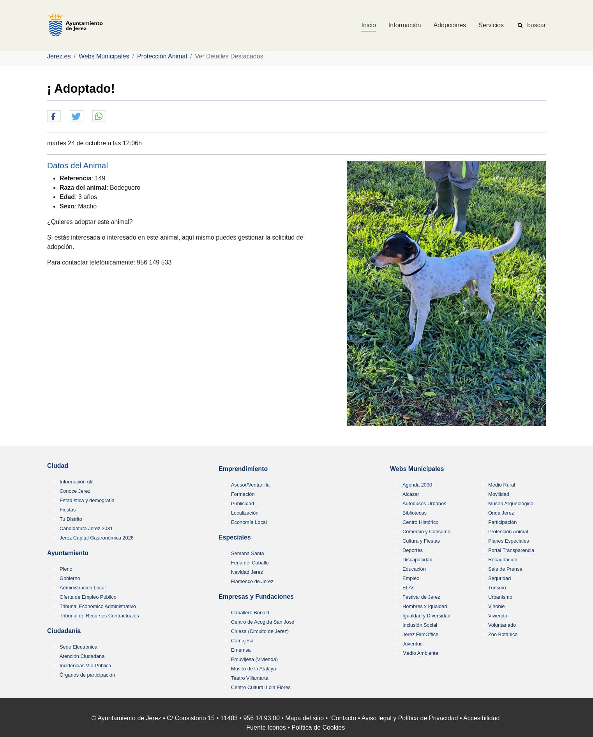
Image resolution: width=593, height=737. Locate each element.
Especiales (235, 537)
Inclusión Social (419, 625)
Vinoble (496, 606)
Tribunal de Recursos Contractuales (99, 616)
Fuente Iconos (266, 727)
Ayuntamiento (67, 553)
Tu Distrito (71, 519)
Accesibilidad (481, 718)
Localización (244, 513)
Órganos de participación (87, 675)
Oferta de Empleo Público (88, 597)
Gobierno (70, 578)
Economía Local (249, 522)
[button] (54, 116)
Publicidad (242, 503)
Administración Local (83, 588)
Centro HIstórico (420, 522)
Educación (414, 569)
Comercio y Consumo (426, 531)
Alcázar (410, 494)
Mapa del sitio (304, 718)
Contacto (343, 718)
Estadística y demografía (87, 500)
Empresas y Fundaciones (256, 596)
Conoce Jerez (75, 491)
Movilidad (498, 494)
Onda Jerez (501, 513)
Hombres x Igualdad (424, 606)
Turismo (497, 588)
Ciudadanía (64, 631)
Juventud (412, 644)
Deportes (412, 550)
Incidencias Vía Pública (85, 665)
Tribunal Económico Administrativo (98, 606)
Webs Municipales (417, 468)
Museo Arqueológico (510, 503)
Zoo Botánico (502, 634)
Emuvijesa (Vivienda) (254, 659)
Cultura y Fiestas (421, 541)
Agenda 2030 (417, 485)
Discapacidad (417, 559)
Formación (242, 494)
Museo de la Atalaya (253, 669)
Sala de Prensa (505, 569)
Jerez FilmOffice (420, 634)
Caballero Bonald (250, 612)
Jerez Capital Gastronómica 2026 (97, 538)
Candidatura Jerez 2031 (86, 528)
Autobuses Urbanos (424, 503)
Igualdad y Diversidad (426, 616)
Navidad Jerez (247, 572)
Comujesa (242, 641)
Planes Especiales (508, 541)
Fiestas (68, 510)
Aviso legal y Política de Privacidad (410, 718)
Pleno (66, 569)
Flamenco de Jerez (252, 581)
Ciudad (57, 465)
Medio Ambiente (420, 653)
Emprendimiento (243, 468)
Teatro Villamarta (249, 678)
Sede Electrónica (78, 647)
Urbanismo (500, 597)
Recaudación (502, 559)
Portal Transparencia (511, 550)
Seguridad (499, 578)
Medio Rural (501, 485)
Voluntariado (502, 625)
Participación (502, 522)
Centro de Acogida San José (262, 622)
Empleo (410, 578)
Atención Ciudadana (82, 656)
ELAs (408, 588)
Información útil (77, 482)
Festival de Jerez (421, 597)
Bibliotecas (414, 513)
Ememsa (241, 650)
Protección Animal (508, 531)
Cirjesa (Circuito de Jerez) (260, 631)
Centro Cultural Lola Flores (261, 687)
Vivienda (497, 616)
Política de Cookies (318, 727)
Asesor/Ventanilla (250, 485)
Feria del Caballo (250, 563)
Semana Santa (247, 553)
